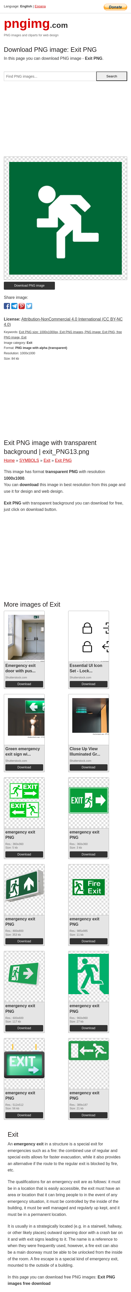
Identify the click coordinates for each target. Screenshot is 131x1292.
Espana (40, 6)
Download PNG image (29, 285)
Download (24, 684)
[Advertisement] (65, 121)
